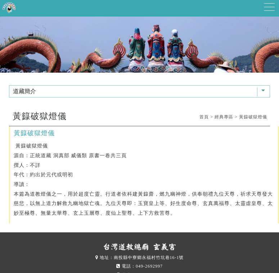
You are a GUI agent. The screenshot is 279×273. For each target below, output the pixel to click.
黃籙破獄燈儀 (253, 116)
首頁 (204, 116)
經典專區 (224, 116)
